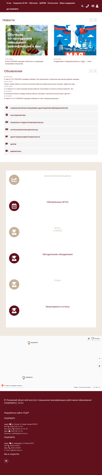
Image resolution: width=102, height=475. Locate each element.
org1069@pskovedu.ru (19, 433)
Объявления (13, 71)
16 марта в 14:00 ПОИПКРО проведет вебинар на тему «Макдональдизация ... (32, 98)
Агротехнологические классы (21, 129)
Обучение (33, 3)
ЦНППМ (42, 3)
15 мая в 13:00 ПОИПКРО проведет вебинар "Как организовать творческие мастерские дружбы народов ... (42, 79)
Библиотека (12, 151)
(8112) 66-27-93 (15, 431)
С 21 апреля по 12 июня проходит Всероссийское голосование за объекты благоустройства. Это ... (39, 89)
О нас (8, 3)
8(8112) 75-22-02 (20, 429)
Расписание (53, 3)
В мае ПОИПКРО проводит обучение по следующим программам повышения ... (24, 62)
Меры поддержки (67, 3)
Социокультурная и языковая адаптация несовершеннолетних (36, 108)
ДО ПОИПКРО (12, 9)
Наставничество (15, 115)
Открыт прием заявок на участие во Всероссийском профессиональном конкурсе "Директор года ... (40, 84)
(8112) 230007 (13, 445)
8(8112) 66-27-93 (15, 426)
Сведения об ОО (20, 3)
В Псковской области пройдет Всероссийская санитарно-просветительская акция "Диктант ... (38, 94)
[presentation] (90, 20)
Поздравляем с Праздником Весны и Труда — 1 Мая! (72, 61)
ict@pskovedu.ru (16, 450)
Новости (9, 20)
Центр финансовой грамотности (22, 137)
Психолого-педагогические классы (23, 122)
